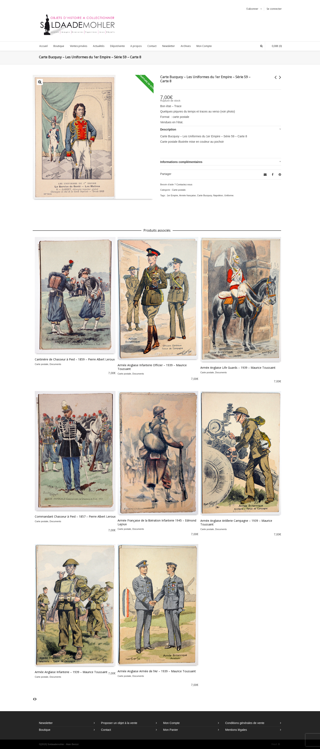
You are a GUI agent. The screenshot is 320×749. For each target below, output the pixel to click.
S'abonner (252, 9)
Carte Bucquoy (204, 195)
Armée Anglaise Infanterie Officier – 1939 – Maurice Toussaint (152, 367)
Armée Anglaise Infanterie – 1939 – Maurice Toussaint (71, 672)
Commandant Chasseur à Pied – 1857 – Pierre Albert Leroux (75, 516)
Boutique (44, 729)
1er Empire (172, 195)
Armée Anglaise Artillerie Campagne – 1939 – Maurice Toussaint (236, 522)
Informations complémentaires (181, 162)
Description (168, 129)
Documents (55, 364)
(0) (275, 46)
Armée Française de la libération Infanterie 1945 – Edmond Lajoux (157, 522)
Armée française (187, 195)
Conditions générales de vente (244, 723)
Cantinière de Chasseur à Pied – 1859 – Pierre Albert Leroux (75, 359)
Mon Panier (170, 729)
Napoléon (218, 195)
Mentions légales (236, 729)
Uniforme (228, 195)
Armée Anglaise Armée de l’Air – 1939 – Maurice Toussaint (157, 671)
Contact (106, 729)
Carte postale (178, 190)
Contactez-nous (184, 184)
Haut (275, 744)
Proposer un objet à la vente (119, 723)
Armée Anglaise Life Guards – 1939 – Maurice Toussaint (237, 368)
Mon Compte (171, 723)
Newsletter (46, 723)
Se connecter (274, 9)
